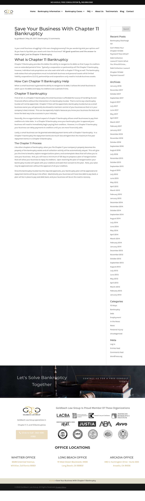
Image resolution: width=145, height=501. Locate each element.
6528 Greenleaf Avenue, (23, 462)
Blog (122, 11)
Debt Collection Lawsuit (120, 68)
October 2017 (115, 94)
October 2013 (115, 259)
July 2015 (114, 174)
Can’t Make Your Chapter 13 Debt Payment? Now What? (119, 51)
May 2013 (114, 279)
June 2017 (114, 110)
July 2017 (114, 106)
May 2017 (114, 114)
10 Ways (113, 305)
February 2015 (116, 194)
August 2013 (115, 267)
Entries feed (115, 348)
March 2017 (115, 122)
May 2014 (114, 230)
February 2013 (116, 291)
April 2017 (114, 118)
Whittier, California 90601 (23, 465)
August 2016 (115, 150)
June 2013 (114, 275)
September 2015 (117, 166)
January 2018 (115, 86)
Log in (112, 344)
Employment (115, 317)
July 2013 (114, 271)
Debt (112, 313)
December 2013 (116, 250)
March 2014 (115, 238)
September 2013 (117, 263)
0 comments (54, 38)
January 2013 (115, 295)
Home (32, 11)
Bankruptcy (43, 38)
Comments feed (116, 352)
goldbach (21, 38)
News (112, 325)
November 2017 (116, 90)
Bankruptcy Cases (73, 11)
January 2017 (115, 130)
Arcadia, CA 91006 (121, 465)
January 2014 (115, 247)
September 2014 (117, 214)
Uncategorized (116, 334)
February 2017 (116, 126)
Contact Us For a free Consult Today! (105, 380)
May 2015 (114, 182)
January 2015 (115, 198)
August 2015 (115, 170)
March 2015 (115, 190)
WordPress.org (116, 356)
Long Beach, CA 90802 (72, 465)
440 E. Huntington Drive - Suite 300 (121, 462)
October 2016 (115, 142)
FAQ (88, 11)
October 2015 (115, 162)
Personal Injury (116, 329)
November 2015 (116, 158)
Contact (130, 11)
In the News (115, 321)
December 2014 (116, 202)
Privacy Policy (61, 487)
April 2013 (114, 283)
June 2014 (114, 226)
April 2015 (114, 186)
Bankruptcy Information (49, 11)
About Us (99, 11)
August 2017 (115, 102)
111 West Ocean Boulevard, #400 (72, 462)
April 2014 (114, 234)
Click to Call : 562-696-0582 (33, 434)
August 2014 (115, 218)
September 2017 (116, 98)
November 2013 (116, 254)
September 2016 (117, 146)
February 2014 (116, 243)
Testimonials (112, 11)
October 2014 (115, 210)
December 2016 (116, 134)
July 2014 (114, 222)
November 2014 (116, 206)
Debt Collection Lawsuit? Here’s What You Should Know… (119, 61)
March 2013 (115, 287)
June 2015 (114, 178)
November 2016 (116, 138)
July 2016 (114, 154)
